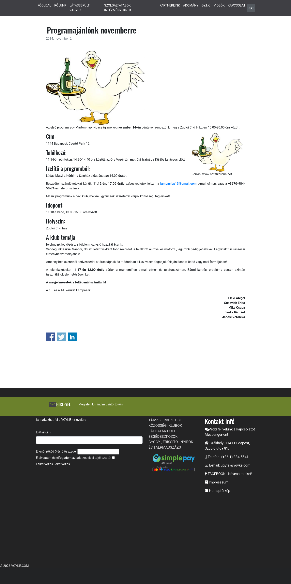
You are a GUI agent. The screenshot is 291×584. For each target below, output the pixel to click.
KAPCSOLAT (236, 5)
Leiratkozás (62, 464)
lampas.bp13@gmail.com (178, 183)
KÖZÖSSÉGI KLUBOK (165, 425)
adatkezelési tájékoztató (93, 458)
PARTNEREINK (170, 5)
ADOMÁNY (190, 5)
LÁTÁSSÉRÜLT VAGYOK (79, 8)
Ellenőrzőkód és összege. (56, 451)
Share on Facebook (50, 337)
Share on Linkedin (72, 337)
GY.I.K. (206, 5)
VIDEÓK (219, 5)
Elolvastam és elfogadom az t (73, 458)
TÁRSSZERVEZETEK (164, 420)
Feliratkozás (44, 464)
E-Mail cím (43, 432)
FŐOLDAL (44, 5)
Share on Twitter (61, 337)
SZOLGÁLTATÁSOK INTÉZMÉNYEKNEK (117, 8)
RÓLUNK (60, 5)
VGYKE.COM (20, 566)
